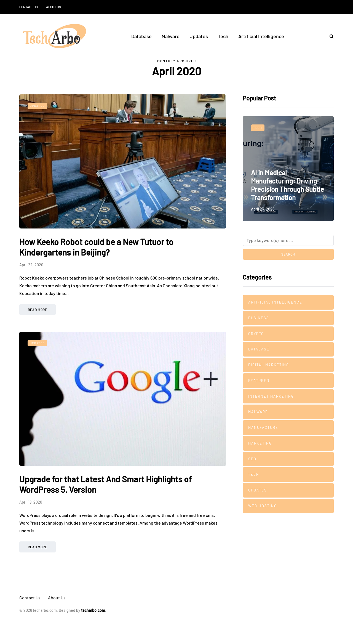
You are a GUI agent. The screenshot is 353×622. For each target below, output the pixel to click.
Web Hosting (262, 506)
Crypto (256, 333)
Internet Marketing (271, 396)
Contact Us (28, 7)
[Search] (288, 240)
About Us (53, 7)
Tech (223, 36)
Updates (198, 36)
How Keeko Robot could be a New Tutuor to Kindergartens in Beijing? (96, 247)
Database (141, 36)
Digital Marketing (268, 365)
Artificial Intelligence (261, 36)
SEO (252, 459)
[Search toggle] (329, 36)
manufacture (263, 427)
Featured (258, 380)
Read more (37, 310)
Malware (171, 36)
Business (258, 318)
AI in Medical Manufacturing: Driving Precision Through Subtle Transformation (287, 185)
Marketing (260, 443)
